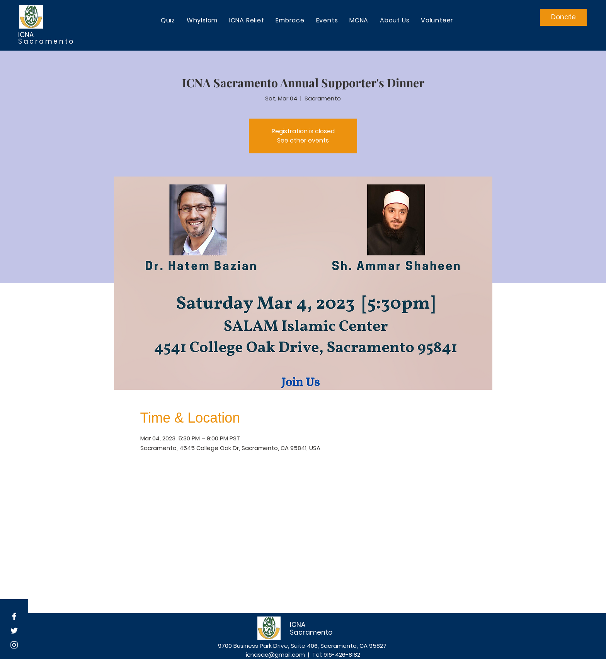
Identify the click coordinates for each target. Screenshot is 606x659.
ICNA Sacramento (311, 628)
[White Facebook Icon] (14, 616)
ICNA (26, 34)
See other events (303, 140)
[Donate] (563, 17)
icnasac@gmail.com (275, 655)
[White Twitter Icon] (14, 630)
